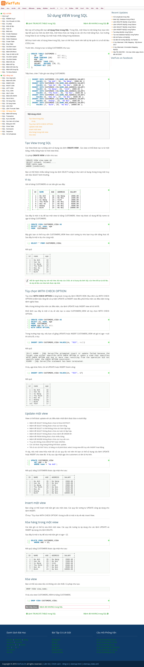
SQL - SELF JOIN (8, 93)
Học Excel (10, 642)
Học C (9, 647)
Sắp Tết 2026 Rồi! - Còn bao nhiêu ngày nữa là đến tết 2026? (128, 53)
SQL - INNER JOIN (8, 83)
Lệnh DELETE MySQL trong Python (124, 22)
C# (18, 647)
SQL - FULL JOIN (7, 91)
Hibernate (18, 640)
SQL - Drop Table (7, 44)
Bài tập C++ (56, 645)
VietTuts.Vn (22, 664)
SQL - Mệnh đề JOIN (8, 80)
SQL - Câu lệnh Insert (9, 46)
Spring (25, 640)
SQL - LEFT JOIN (7, 88)
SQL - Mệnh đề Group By (10, 69)
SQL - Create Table (8, 41)
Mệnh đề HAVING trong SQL (96, 23)
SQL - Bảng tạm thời (8, 124)
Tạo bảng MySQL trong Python (123, 32)
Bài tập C (55, 642)
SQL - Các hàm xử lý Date (10, 121)
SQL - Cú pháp (7, 24)
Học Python (11, 650)
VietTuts (18, 3)
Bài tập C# (55, 647)
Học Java (10, 640)
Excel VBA (18, 642)
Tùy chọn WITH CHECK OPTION (41, 124)
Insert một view (35, 129)
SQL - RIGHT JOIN (8, 85)
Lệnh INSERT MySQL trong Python (124, 29)
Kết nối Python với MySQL (121, 37)
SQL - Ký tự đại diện (8, 119)
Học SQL (10, 652)
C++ (14, 647)
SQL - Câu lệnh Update (9, 57)
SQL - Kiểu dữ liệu (8, 26)
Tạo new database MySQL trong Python (126, 35)
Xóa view (32, 135)
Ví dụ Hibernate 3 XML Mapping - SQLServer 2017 (127, 43)
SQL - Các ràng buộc (9, 78)
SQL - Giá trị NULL (8, 98)
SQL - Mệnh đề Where (9, 52)
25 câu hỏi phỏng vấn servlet (107, 642)
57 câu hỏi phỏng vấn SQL (106, 652)
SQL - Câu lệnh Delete (9, 59)
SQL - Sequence (7, 131)
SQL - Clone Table (8, 126)
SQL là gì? (5, 16)
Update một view (35, 127)
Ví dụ (33, 121)
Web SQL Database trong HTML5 (124, 19)
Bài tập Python (57, 650)
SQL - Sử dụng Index (9, 103)
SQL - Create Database (9, 34)
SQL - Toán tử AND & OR (10, 54)
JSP (17, 645)
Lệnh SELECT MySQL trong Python (124, 27)
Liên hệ (47, 664)
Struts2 (22, 645)
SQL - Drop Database (9, 36)
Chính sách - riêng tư (60, 664)
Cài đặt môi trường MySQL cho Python (125, 40)
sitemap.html (76, 664)
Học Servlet (11, 645)
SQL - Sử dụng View (9, 111)
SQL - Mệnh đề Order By (10, 67)
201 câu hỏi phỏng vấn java (106, 640)
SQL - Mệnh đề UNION (9, 96)
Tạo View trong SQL (36, 118)
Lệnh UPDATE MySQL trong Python (124, 24)
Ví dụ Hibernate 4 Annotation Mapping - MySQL (125, 48)
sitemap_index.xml (91, 664)
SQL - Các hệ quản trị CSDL (11, 21)
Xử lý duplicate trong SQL (121, 17)
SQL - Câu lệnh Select (9, 49)
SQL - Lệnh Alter (7, 106)
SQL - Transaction (8, 116)
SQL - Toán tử (6, 29)
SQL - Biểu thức (7, 31)
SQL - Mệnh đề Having (9, 113)
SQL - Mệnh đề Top (8, 64)
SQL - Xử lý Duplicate (9, 134)
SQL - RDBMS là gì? (8, 18)
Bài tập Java (56, 640)
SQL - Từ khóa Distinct (9, 72)
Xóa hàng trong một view (38, 132)
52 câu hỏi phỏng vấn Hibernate (108, 647)
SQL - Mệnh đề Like (8, 62)
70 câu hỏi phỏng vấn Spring (107, 650)
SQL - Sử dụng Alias (8, 101)
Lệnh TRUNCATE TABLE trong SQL (41, 23)
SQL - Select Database (9, 39)
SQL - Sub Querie (8, 129)
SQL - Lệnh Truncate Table (10, 108)
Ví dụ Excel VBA (57, 652)
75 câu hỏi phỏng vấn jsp (105, 645)
